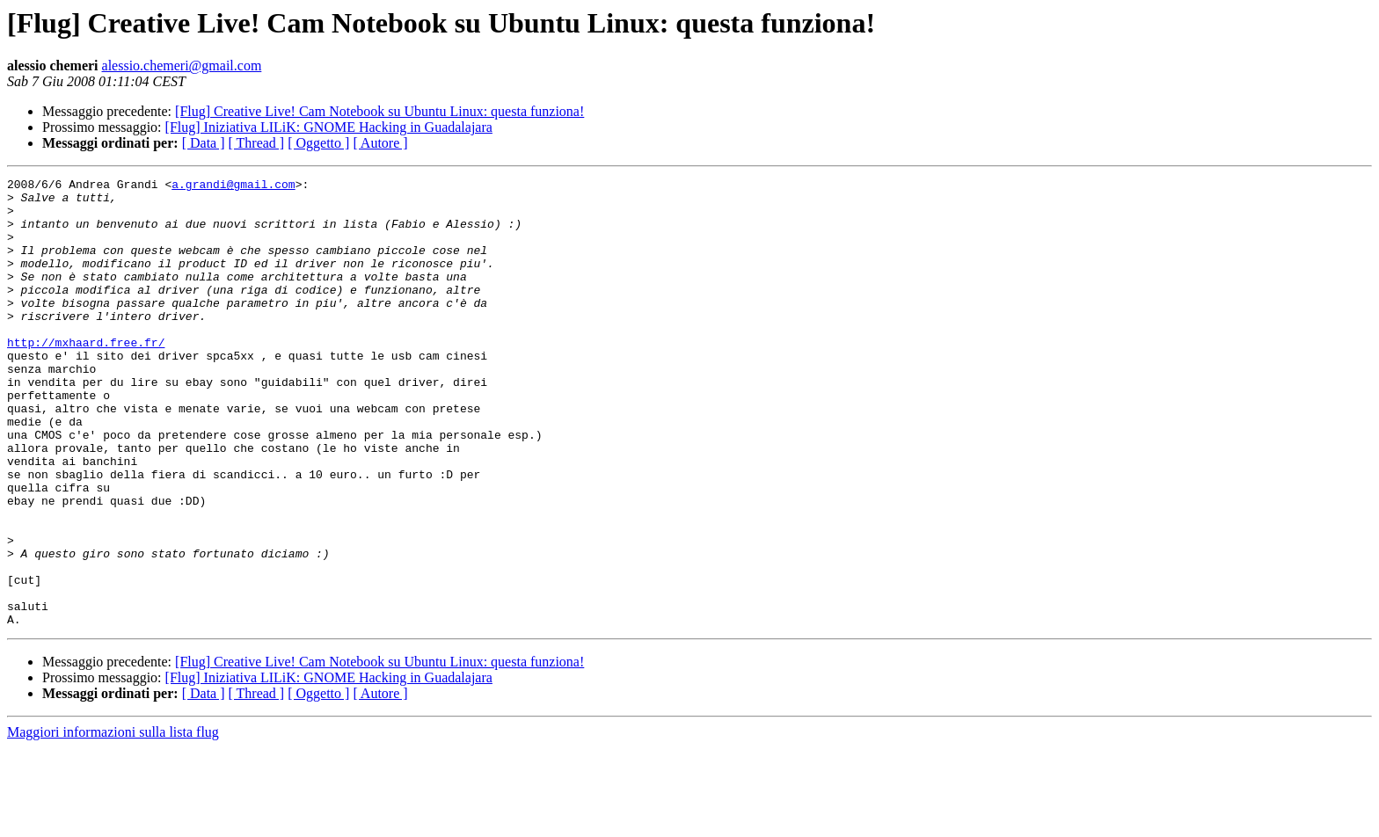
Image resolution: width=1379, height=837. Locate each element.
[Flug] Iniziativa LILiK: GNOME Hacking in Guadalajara (328, 127)
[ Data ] (203, 142)
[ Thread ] (257, 142)
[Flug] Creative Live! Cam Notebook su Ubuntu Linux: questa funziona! (379, 111)
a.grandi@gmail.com (233, 186)
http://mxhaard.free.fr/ (85, 376)
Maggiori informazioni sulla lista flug (113, 821)
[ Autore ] (380, 142)
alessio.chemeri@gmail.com (182, 65)
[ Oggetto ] (318, 142)
